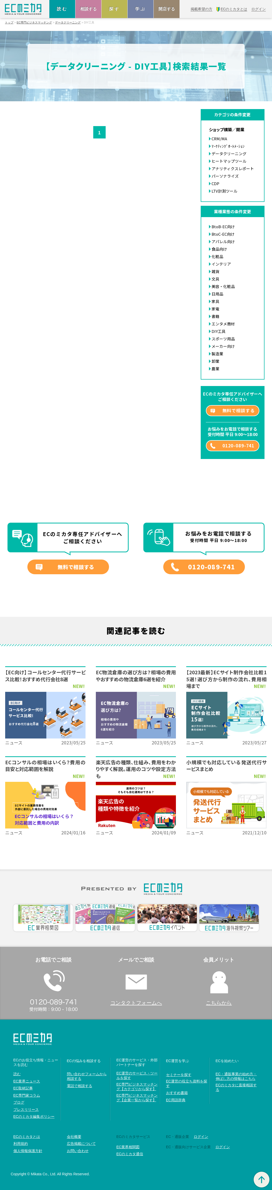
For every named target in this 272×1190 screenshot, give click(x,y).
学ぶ (140, 9)
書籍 (215, 316)
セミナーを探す (178, 1075)
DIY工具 (219, 331)
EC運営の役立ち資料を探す (186, 1083)
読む (62, 9)
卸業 (215, 361)
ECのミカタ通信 (129, 1154)
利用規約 (20, 1144)
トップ (9, 22)
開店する (166, 9)
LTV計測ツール (224, 191)
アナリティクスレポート (233, 168)
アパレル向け (223, 241)
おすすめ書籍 (177, 1093)
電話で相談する (79, 1086)
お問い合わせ (78, 1151)
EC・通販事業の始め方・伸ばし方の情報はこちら (236, 1076)
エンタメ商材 (223, 323)
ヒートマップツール (229, 161)
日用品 (217, 294)
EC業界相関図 (127, 1147)
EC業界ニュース (26, 1081)
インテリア (221, 264)
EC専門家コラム (26, 1095)
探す (114, 9)
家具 (215, 301)
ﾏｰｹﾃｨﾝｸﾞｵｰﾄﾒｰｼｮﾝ (228, 146)
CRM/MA (219, 138)
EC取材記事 (23, 1088)
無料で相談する (238, 410)
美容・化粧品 (223, 286)
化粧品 (217, 256)
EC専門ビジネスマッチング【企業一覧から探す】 (137, 1097)
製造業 (217, 353)
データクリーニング (68, 22)
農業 (215, 368)
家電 (215, 308)
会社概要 (74, 1137)
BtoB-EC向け (223, 226)
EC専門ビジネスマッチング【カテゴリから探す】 (137, 1086)
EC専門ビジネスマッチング (34, 22)
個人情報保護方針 (27, 1151)
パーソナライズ (225, 176)
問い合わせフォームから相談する (87, 1076)
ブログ (18, 1102)
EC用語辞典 (175, 1100)
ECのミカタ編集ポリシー (34, 1116)
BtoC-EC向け (223, 234)
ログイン (201, 1137)
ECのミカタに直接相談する (236, 1087)
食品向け (219, 249)
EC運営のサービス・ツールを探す (137, 1075)
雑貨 (215, 271)
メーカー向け (223, 346)
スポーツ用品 (223, 338)
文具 (215, 279)
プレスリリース (26, 1109)
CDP (215, 183)
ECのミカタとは (26, 1137)
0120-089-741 (238, 445)
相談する (88, 9)
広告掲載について (81, 1144)
